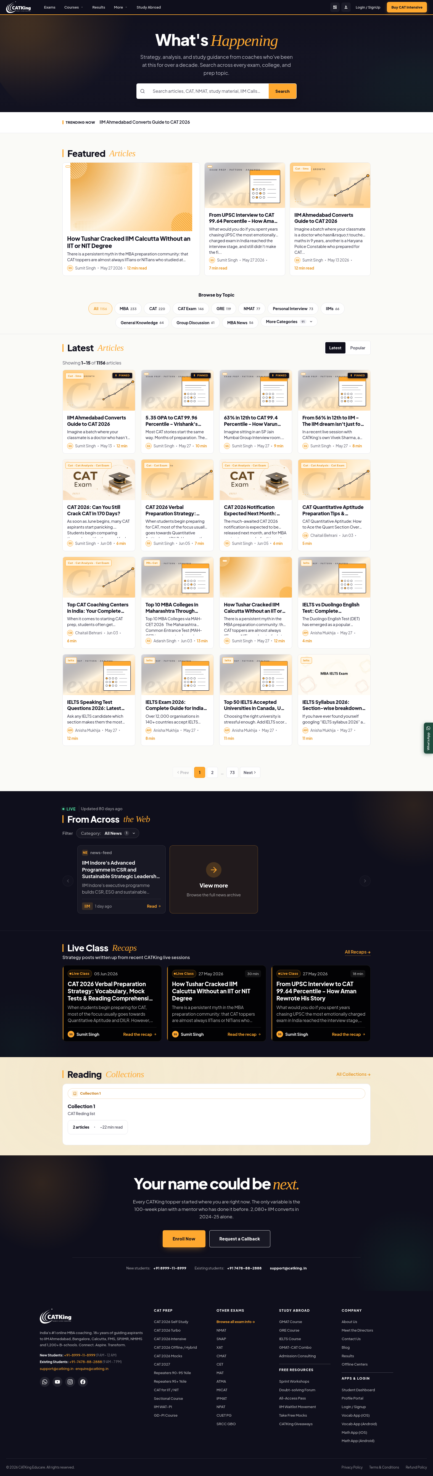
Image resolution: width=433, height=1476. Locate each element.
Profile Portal (352, 1398)
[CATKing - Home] (18, 7)
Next (250, 772)
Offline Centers (355, 1364)
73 (232, 772)
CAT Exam (191, 308)
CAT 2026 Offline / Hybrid (175, 1347)
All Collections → (353, 1074)
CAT (157, 308)
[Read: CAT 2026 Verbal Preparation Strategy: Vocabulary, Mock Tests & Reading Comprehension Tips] (177, 480)
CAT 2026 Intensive (170, 1339)
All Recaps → (358, 952)
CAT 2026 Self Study (171, 1321)
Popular (357, 347)
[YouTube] (57, 1382)
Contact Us (351, 1339)
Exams (50, 7)
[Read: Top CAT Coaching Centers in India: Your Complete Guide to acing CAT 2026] (99, 577)
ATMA (221, 1381)
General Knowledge (142, 322)
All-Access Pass (292, 1398)
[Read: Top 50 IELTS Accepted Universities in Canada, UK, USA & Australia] (256, 674)
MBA (128, 308)
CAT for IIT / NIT (166, 1390)
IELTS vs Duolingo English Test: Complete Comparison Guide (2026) (332, 610)
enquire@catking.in (91, 1368)
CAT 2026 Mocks (168, 1356)
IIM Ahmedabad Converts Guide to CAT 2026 (144, 122)
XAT (219, 1347)
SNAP (221, 1339)
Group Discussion (195, 322)
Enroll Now (184, 1238)
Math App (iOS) (354, 1432)
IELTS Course (290, 1339)
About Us (349, 1321)
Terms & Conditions (384, 1467)
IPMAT (221, 1398)
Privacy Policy (352, 1467)
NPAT (220, 1406)
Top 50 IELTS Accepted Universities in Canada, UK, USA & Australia (255, 708)
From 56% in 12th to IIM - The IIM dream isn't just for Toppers (332, 423)
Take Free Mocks (293, 1415)
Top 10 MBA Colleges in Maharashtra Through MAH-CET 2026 (172, 610)
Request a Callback (240, 1238)
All (100, 308)
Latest (335, 347)
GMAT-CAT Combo (295, 1347)
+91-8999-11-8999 (79, 1355)
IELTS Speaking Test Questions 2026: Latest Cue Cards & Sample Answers (94, 711)
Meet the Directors (357, 1330)
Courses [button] (74, 7)
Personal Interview (293, 308)
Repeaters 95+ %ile (170, 1381)
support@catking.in (56, 1368)
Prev (182, 772)
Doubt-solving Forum (297, 1390)
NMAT (252, 308)
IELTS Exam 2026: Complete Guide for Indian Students (176, 708)
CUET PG (224, 1415)
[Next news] (365, 880)
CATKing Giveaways (296, 1424)
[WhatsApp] (45, 1382)
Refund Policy (416, 1467)
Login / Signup (354, 1406)
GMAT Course (290, 1321)
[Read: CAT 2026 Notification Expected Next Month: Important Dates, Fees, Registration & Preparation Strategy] (256, 480)
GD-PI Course (166, 1415)
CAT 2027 (162, 1364)
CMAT (221, 1356)
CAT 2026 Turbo (167, 1330)
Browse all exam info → (235, 1321)
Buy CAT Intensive (407, 7)
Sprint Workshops (294, 1381)
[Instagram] (70, 1382)
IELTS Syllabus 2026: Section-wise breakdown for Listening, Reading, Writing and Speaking (332, 711)
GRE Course (289, 1330)
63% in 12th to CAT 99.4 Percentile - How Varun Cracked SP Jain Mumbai (252, 423)
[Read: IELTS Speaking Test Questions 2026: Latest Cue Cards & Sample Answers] (99, 674)
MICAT (221, 1390)
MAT (220, 1373)
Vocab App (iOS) (355, 1415)
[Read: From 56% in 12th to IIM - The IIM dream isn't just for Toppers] (334, 390)
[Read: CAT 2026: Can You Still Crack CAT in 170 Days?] (99, 480)
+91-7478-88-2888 (85, 1361)
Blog (346, 1347)
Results (99, 7)
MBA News (240, 322)
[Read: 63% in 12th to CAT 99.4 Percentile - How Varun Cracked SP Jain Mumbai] (256, 390)
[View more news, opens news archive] (214, 879)
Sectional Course (168, 1398)
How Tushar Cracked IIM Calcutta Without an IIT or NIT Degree (129, 242)
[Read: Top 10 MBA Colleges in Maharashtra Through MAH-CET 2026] (177, 577)
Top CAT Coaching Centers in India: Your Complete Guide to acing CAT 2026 (97, 610)
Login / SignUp (368, 7)
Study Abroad (149, 7)
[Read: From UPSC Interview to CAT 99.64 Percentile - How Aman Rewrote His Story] (245, 185)
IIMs (332, 308)
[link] (55, 1316)
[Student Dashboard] (335, 7)
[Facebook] (83, 1382)
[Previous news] (67, 880)
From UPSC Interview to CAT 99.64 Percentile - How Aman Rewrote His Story (243, 221)
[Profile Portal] (346, 7)
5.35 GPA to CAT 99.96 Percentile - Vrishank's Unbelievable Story (172, 423)
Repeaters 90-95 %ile (172, 1373)
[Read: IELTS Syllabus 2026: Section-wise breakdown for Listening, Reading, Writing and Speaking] (334, 674)
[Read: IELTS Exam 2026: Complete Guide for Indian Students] (177, 674)
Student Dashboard (358, 1390)
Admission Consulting (297, 1356)
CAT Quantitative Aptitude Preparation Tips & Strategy (333, 513)
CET (219, 1364)
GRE (223, 308)
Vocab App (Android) (359, 1424)
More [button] (121, 7)
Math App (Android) (358, 1440)
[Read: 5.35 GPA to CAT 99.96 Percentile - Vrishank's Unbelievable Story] (177, 390)
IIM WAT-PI (163, 1406)
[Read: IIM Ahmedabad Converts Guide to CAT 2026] (330, 185)
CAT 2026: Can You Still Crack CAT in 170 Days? (93, 510)
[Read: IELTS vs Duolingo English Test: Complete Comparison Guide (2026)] (334, 577)
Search (282, 91)
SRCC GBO (226, 1424)
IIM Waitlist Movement (297, 1406)
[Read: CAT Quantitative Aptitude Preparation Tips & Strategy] (334, 480)
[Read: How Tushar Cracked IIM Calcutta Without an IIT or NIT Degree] (131, 197)
